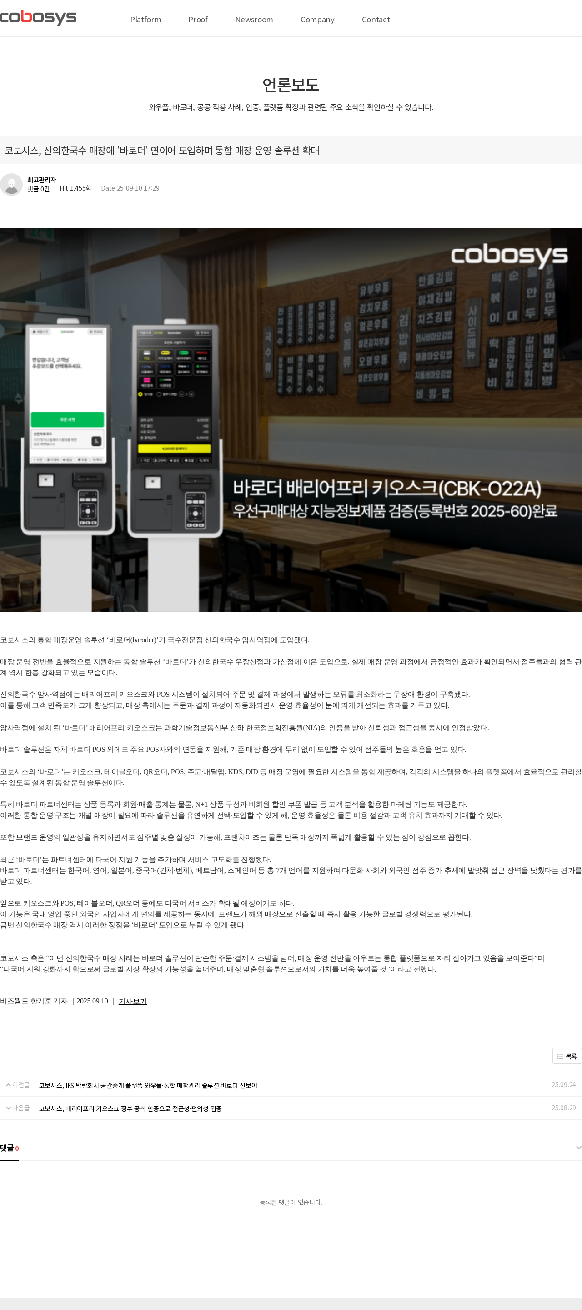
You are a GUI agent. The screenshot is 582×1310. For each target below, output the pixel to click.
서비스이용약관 (194, 1231)
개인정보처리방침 (142, 1231)
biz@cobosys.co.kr (59, 1272)
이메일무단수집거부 (249, 1231)
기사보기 (133, 873)
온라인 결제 (95, 1231)
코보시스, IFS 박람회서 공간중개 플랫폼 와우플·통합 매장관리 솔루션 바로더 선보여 (148, 956)
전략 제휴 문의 (52, 1231)
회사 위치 (12, 1231)
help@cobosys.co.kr (143, 1272)
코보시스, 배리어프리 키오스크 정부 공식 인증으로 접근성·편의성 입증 (130, 979)
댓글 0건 (38, 188)
